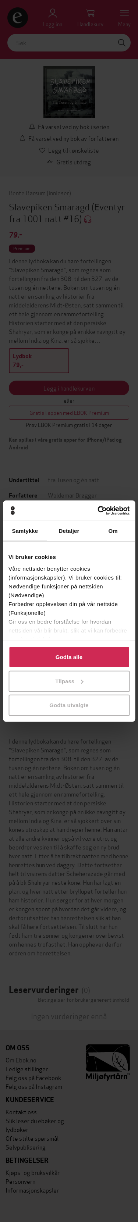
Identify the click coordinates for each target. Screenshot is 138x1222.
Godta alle (69, 657)
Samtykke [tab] (25, 531)
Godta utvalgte (68, 705)
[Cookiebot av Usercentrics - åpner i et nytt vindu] (98, 510)
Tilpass (69, 681)
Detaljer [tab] (69, 531)
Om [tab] (113, 531)
